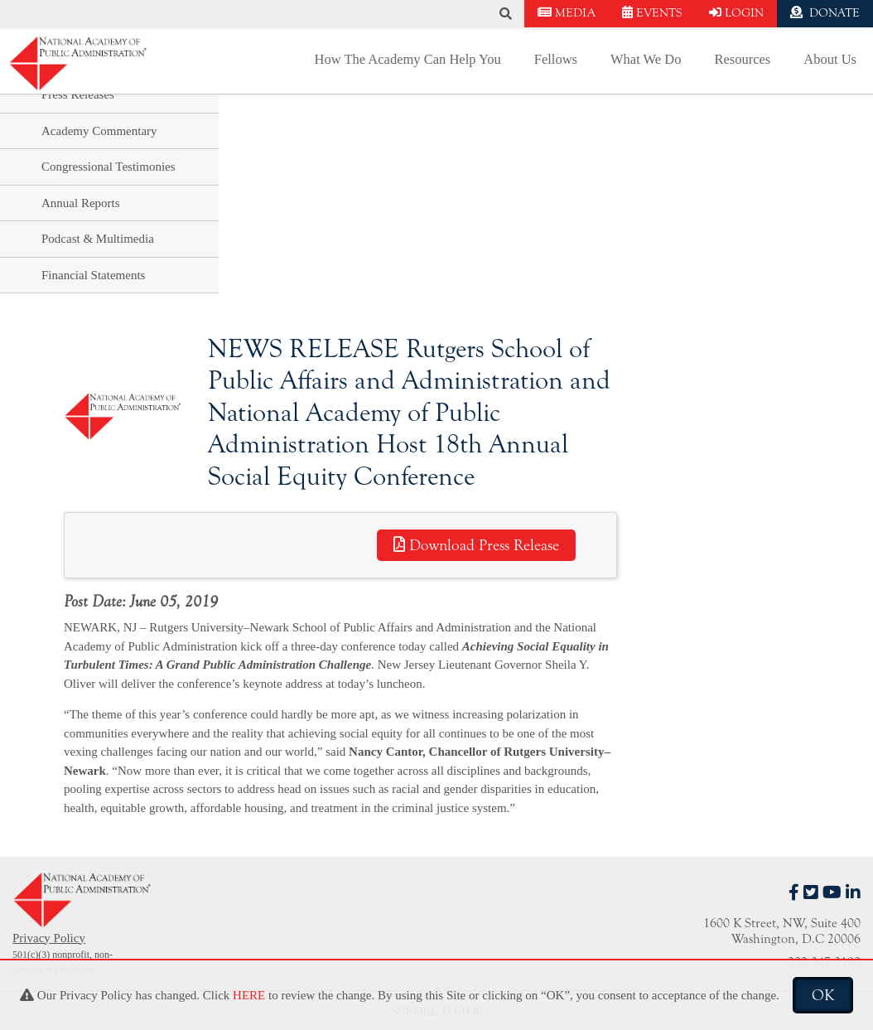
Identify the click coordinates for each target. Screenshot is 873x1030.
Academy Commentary (99, 131)
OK (823, 995)
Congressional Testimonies (108, 166)
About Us (829, 59)
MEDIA (567, 13)
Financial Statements (93, 275)
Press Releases (77, 94)
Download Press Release (476, 545)
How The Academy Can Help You (408, 59)
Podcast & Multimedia (97, 238)
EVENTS (652, 13)
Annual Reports (80, 203)
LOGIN (736, 13)
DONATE (825, 13)
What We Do (645, 59)
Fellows (555, 59)
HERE (249, 995)
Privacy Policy (48, 938)
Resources (742, 59)
